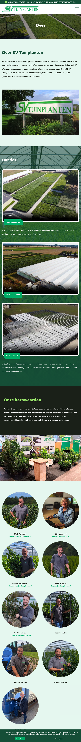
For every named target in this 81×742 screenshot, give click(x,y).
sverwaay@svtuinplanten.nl (20, 536)
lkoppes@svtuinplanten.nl (61, 586)
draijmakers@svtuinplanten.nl (20, 586)
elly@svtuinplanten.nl (60, 536)
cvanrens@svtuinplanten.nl (20, 635)
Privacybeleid (59, 739)
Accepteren (20, 739)
